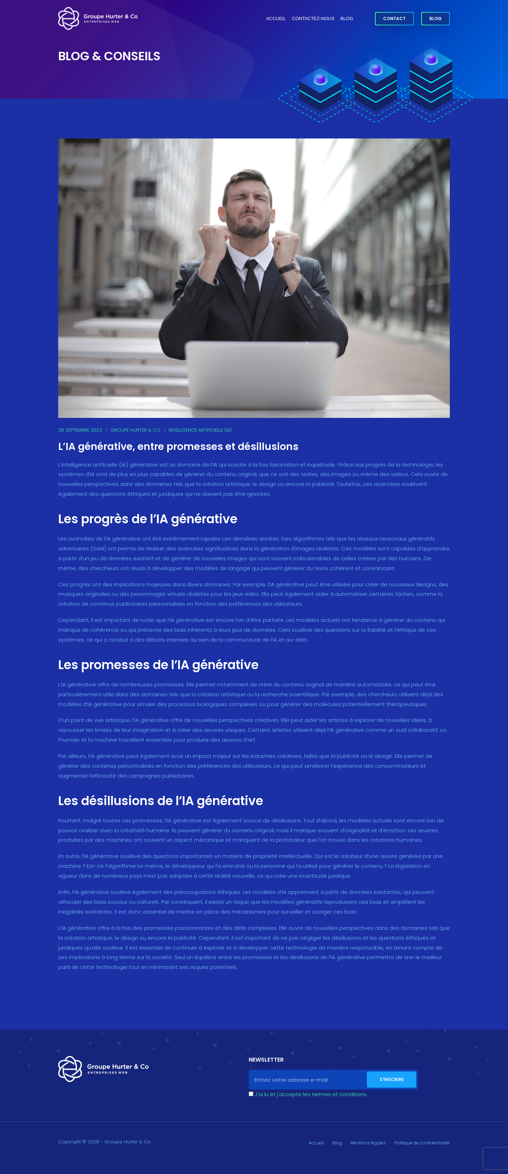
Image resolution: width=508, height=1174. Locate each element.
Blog (346, 18)
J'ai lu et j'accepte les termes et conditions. (311, 1094)
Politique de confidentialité (422, 1143)
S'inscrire (392, 1079)
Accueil (276, 18)
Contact (394, 18)
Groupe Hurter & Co (135, 430)
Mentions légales (368, 1143)
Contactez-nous (313, 18)
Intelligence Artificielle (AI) (200, 430)
